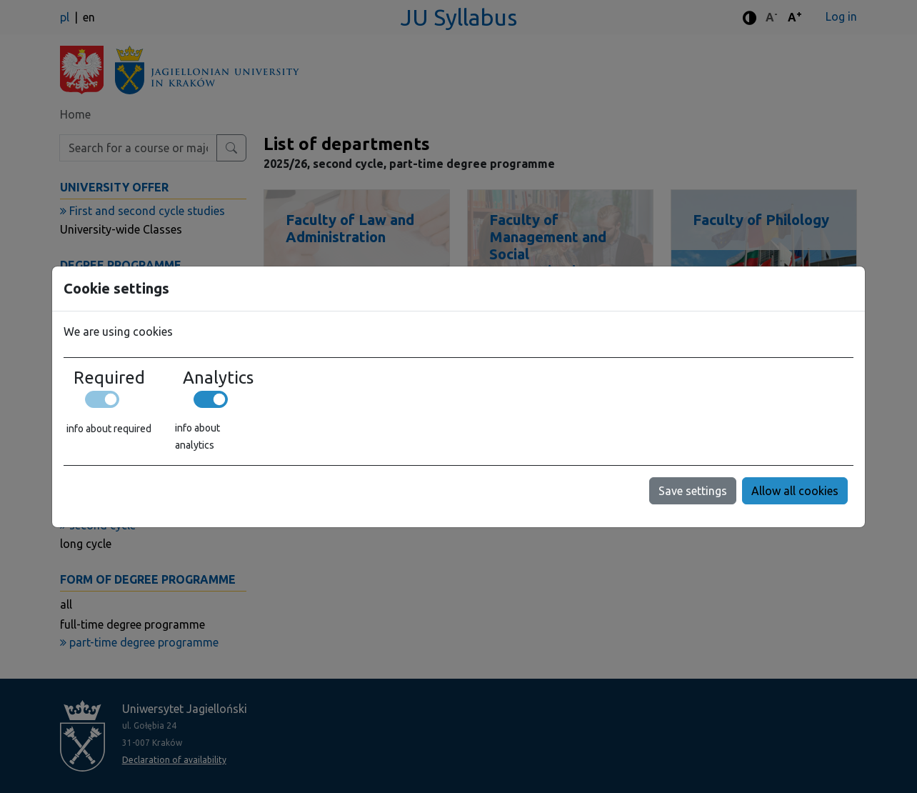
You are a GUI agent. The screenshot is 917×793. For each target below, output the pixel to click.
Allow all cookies (794, 490)
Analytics (218, 377)
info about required (108, 428)
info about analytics (197, 436)
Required (109, 377)
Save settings (692, 490)
